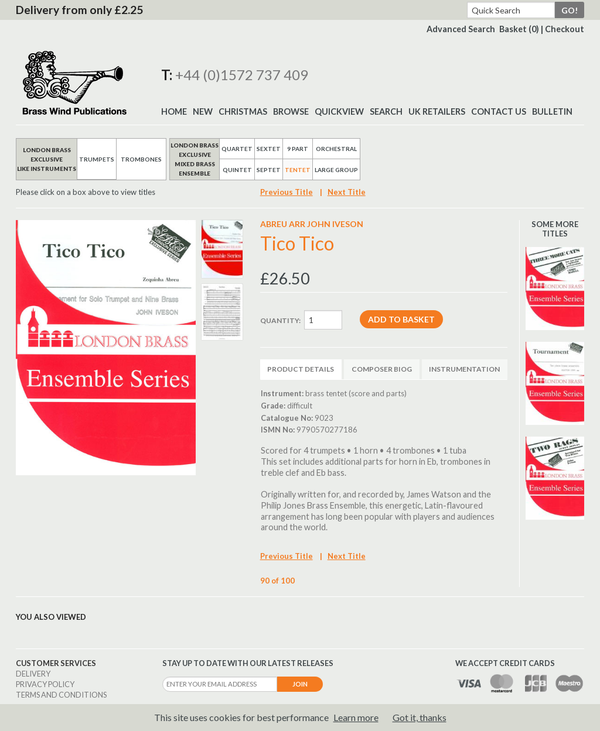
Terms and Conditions (61, 694)
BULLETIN (552, 111)
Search (386, 111)
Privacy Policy (45, 684)
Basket (519, 29)
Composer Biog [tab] (382, 369)
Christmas (243, 111)
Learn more (356, 717)
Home (174, 111)
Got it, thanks (419, 717)
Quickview (339, 111)
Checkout (564, 29)
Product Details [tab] (300, 369)
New (203, 111)
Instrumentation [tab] (464, 369)
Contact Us (498, 111)
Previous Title (286, 192)
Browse (291, 111)
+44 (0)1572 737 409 (241, 74)
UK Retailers (436, 111)
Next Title (347, 192)
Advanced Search (461, 29)
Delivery (33, 673)
